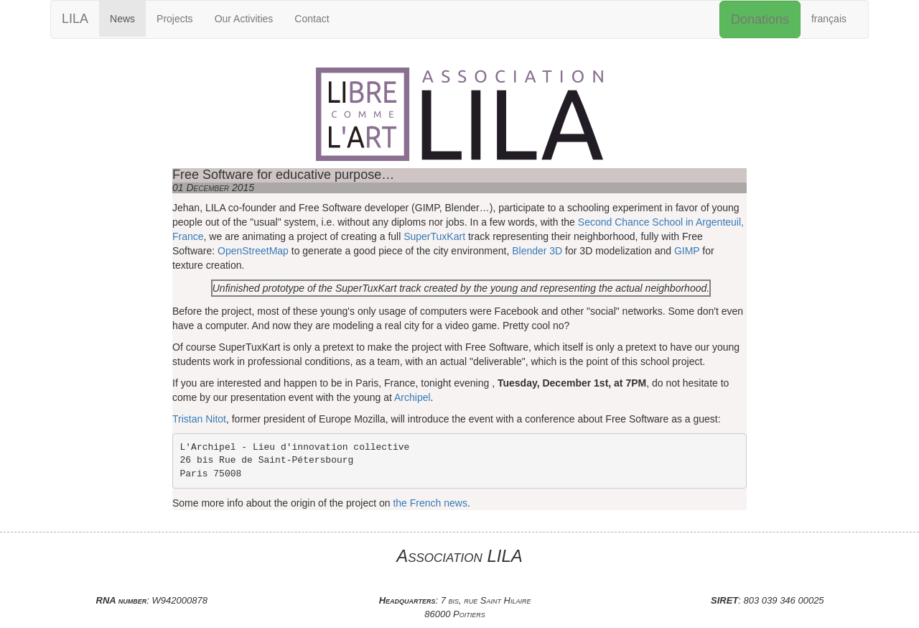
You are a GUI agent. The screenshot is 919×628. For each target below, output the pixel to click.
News (122, 18)
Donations (760, 19)
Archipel (412, 397)
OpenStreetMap (253, 251)
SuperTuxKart (434, 236)
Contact (311, 18)
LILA (75, 18)
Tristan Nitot (199, 419)
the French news (430, 503)
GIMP (687, 251)
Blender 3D (537, 251)
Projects (175, 18)
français (828, 18)
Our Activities (244, 18)
